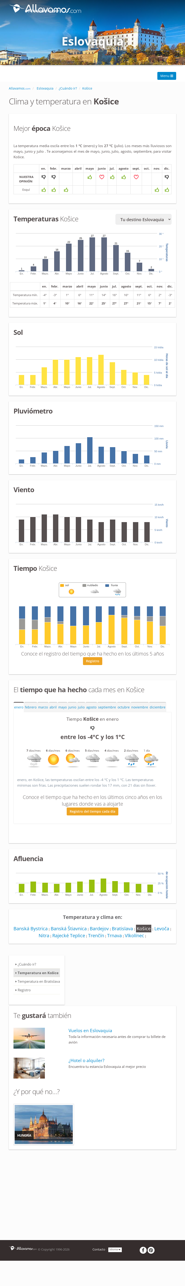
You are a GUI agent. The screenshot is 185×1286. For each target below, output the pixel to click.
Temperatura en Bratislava (39, 992)
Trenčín (105, 946)
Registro (92, 672)
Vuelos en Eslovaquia (90, 1041)
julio (81, 718)
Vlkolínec (145, 946)
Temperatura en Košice (38, 983)
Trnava (124, 946)
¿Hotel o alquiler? (86, 1071)
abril (53, 718)
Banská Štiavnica (77, 939)
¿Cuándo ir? (27, 975)
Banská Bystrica (38, 939)
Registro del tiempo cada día (92, 822)
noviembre (139, 718)
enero (18, 718)
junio (72, 718)
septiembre (107, 718)
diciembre (157, 718)
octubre (124, 718)
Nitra (51, 946)
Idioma (115, 1260)
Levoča (35, 946)
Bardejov (108, 939)
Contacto (98, 1260)
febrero (30, 718)
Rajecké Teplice (77, 946)
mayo (62, 718)
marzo (43, 718)
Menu (166, 76)
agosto (91, 718)
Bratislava (131, 939)
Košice (154, 939)
